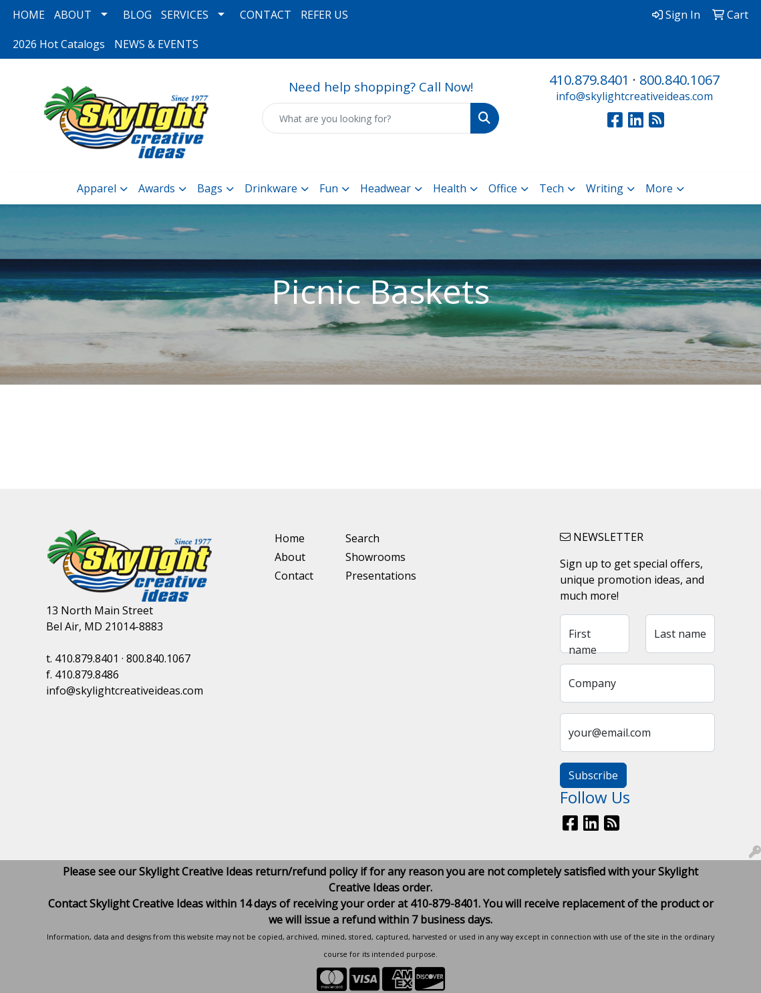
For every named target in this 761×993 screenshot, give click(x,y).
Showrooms (373, 557)
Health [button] (449, 188)
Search (362, 538)
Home (290, 538)
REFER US (324, 14)
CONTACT (265, 14)
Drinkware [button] (271, 188)
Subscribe (593, 775)
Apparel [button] (96, 188)
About (290, 557)
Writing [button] (604, 188)
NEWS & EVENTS (156, 44)
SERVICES (184, 14)
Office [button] (502, 188)
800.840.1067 (679, 80)
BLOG (137, 14)
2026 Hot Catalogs (59, 44)
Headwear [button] (385, 188)
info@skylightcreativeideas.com (634, 96)
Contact (294, 575)
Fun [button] (328, 188)
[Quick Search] (367, 118)
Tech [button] (551, 188)
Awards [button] (156, 188)
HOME (29, 14)
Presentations (373, 575)
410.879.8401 (589, 80)
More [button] (659, 188)
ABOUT (73, 14)
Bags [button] (209, 188)
